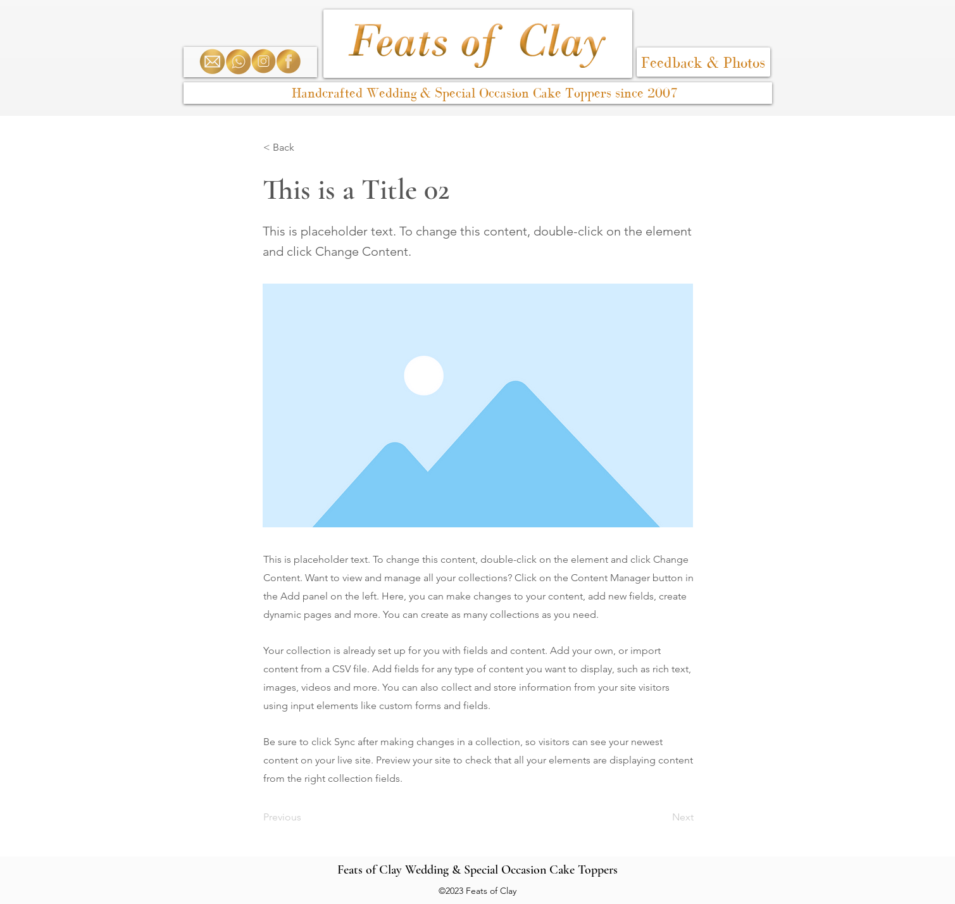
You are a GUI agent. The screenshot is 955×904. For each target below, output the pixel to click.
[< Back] (305, 147)
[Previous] (305, 817)
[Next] (662, 817)
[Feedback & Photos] (703, 62)
